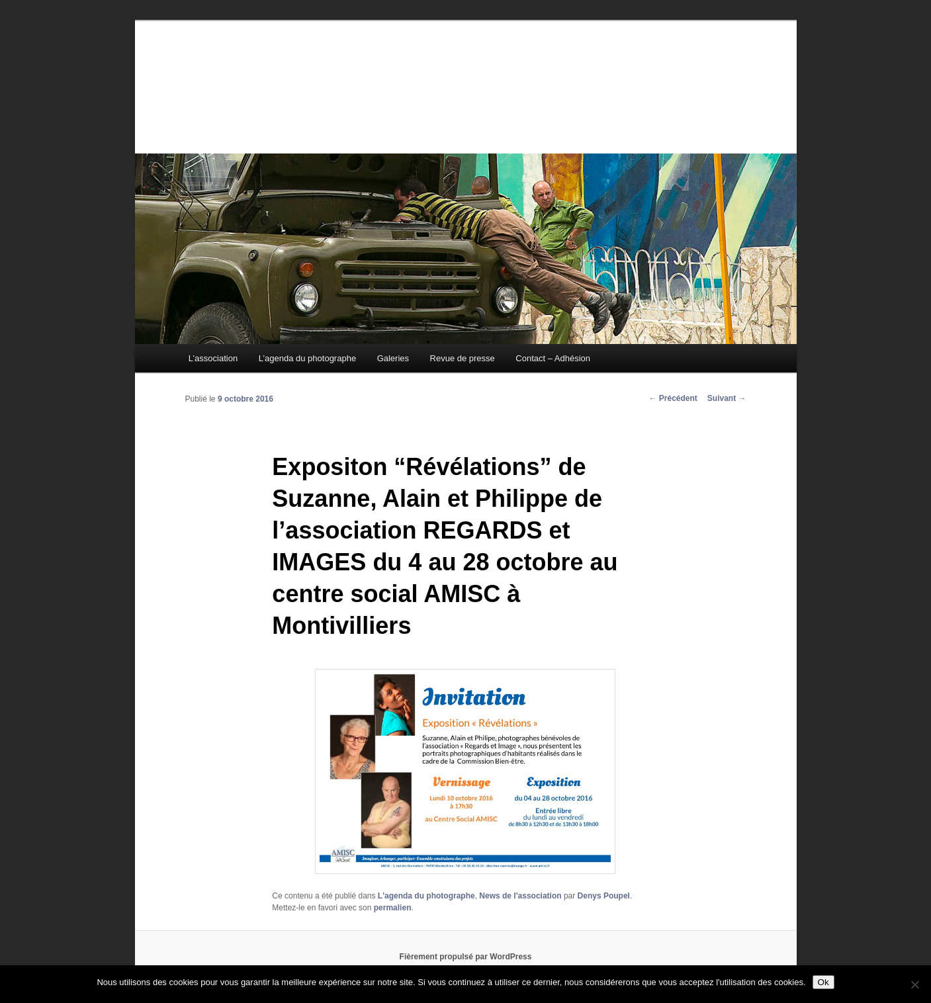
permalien (393, 907)
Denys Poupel (604, 895)
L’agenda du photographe (307, 358)
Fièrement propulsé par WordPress (466, 956)
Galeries (393, 358)
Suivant (726, 398)
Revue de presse (462, 358)
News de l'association (520, 895)
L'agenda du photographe (426, 895)
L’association (213, 358)
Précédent (672, 398)
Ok (823, 982)
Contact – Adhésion (552, 358)
